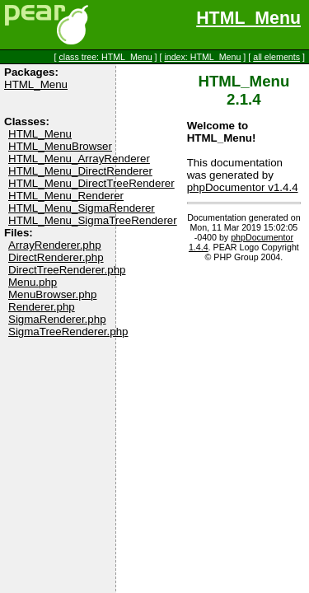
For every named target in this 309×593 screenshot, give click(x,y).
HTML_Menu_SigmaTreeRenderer (92, 220)
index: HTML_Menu (202, 57)
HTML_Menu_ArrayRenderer (79, 158)
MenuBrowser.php (52, 294)
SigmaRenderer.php (57, 319)
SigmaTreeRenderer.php (68, 331)
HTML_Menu (248, 18)
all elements (276, 57)
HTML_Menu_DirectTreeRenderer (91, 183)
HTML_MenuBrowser (60, 146)
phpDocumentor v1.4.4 (242, 187)
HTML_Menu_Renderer (66, 195)
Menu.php (32, 282)
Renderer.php (41, 307)
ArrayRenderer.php (54, 245)
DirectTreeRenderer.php (66, 270)
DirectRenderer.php (56, 257)
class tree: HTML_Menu (105, 57)
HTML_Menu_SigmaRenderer (81, 208)
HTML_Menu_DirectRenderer (80, 171)
